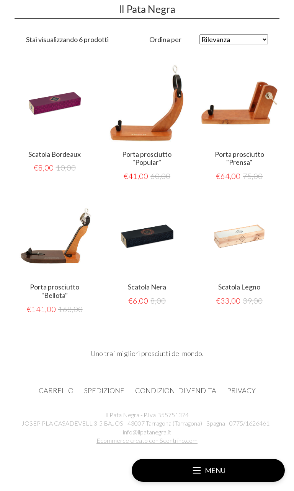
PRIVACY (241, 390)
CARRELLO (56, 390)
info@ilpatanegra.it (147, 432)
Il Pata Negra (147, 9)
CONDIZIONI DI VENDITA (175, 390)
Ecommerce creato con (147, 440)
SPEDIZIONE (104, 390)
